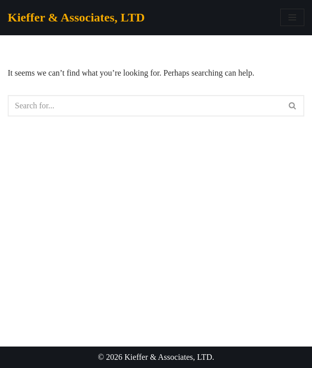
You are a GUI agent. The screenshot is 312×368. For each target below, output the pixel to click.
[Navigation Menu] (292, 17)
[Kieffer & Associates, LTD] (76, 17)
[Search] (144, 106)
